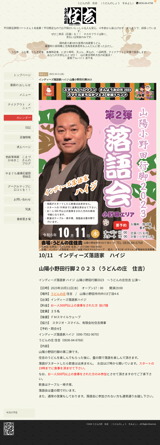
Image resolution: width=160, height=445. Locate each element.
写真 (28, 209)
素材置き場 (24, 219)
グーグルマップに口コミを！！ (19, 188)
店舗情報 (25, 137)
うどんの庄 (58, 293)
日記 (28, 127)
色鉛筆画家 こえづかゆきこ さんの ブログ (18, 160)
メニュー (25, 94)
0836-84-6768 (146, 3)
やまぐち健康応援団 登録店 (19, 175)
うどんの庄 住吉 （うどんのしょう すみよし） (115, 424)
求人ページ (24, 147)
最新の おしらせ (20, 85)
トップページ (22, 75)
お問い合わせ (22, 199)
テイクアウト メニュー (19, 106)
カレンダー (23, 117)
